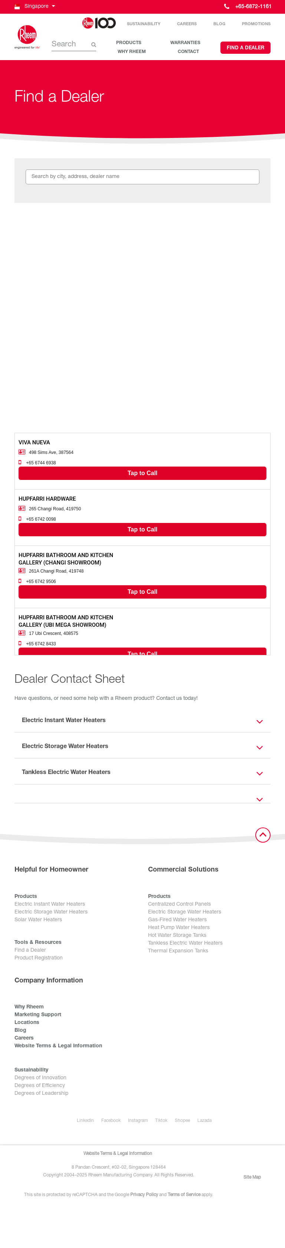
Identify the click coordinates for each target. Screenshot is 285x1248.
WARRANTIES (185, 43)
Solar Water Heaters (38, 920)
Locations (26, 1022)
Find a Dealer (245, 48)
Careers (187, 24)
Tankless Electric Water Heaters (185, 943)
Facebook (111, 1121)
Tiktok (161, 1121)
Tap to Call (143, 473)
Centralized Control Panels (179, 904)
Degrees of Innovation (40, 1078)
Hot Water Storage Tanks (177, 935)
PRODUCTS (128, 43)
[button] (34, 7)
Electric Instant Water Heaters (49, 904)
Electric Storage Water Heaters (51, 912)
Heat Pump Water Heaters (179, 928)
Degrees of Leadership (41, 1093)
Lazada (204, 1121)
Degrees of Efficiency (39, 1086)
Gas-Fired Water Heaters (177, 920)
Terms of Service (184, 1195)
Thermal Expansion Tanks (178, 951)
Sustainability (143, 24)
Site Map (252, 1177)
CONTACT (188, 52)
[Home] (27, 37)
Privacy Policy (144, 1195)
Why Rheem (29, 1007)
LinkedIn (85, 1121)
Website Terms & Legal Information (58, 1046)
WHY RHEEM (132, 52)
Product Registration (38, 958)
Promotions (256, 24)
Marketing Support (37, 1015)
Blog (219, 24)
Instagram (138, 1121)
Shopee (182, 1121)
